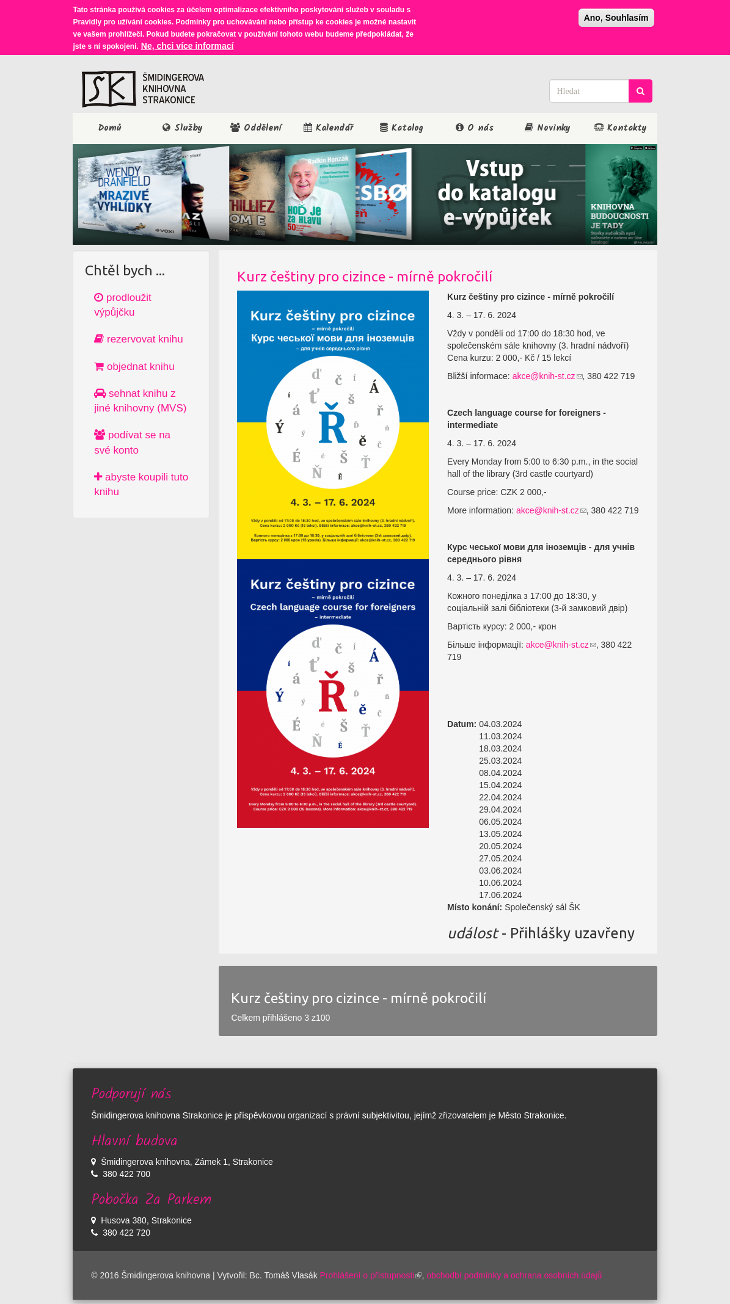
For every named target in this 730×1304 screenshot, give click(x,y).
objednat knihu (134, 366)
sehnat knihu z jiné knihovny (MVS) (140, 401)
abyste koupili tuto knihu (141, 484)
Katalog (401, 128)
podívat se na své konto (132, 442)
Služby (182, 128)
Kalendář (328, 128)
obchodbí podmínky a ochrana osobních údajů (514, 1275)
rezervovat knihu (138, 339)
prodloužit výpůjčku (122, 305)
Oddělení (255, 128)
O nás (475, 128)
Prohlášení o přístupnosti (371, 1275)
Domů (109, 128)
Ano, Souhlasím (616, 15)
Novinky (548, 128)
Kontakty (620, 128)
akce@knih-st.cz (548, 376)
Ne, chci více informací (187, 43)
